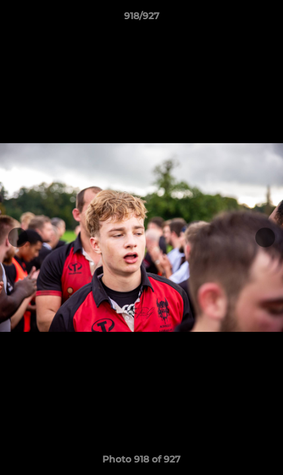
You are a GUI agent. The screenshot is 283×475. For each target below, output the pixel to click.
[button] (267, 19)
